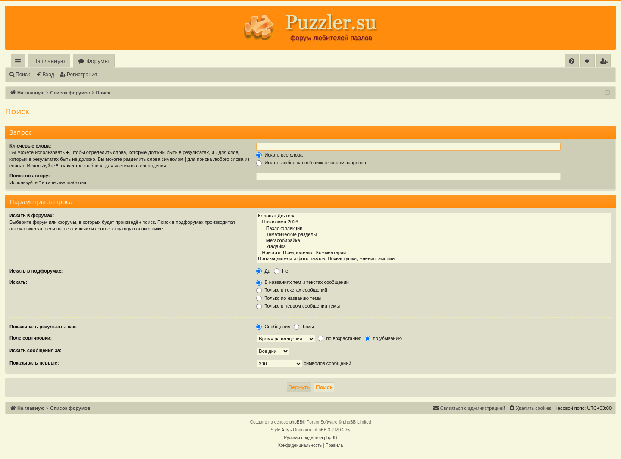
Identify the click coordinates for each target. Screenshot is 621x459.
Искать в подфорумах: (36, 271)
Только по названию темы (288, 298)
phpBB (295, 422)
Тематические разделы (434, 235)
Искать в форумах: (31, 215)
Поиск (23, 75)
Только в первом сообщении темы (298, 305)
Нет (282, 271)
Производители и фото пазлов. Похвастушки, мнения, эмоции (434, 259)
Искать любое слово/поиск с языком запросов (311, 162)
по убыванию (383, 338)
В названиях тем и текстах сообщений (302, 282)
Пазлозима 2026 (434, 222)
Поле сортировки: (30, 337)
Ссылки (20, 62)
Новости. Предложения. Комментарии (434, 253)
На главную (49, 61)
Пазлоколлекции (434, 229)
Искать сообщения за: (35, 350)
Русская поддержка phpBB (310, 437)
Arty (285, 430)
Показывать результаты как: (43, 326)
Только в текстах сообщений (291, 289)
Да (263, 271)
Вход (48, 75)
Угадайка (434, 247)
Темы (304, 326)
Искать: (18, 282)
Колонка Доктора (434, 216)
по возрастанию (339, 338)
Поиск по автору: (29, 175)
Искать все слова (279, 154)
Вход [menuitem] (589, 62)
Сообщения (273, 326)
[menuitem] (571, 61)
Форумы (97, 61)
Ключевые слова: (30, 145)
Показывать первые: (34, 362)
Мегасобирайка (434, 241)
